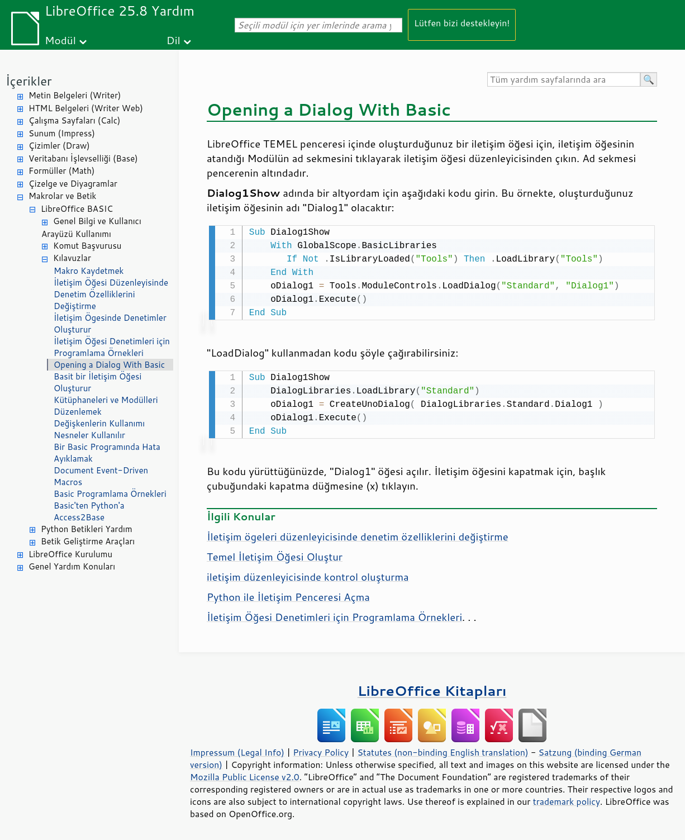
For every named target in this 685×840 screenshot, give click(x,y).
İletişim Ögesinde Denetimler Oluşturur (110, 323)
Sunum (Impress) (61, 133)
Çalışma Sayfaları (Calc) (74, 120)
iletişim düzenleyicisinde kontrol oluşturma (308, 574)
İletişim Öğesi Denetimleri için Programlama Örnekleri (112, 347)
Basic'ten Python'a (89, 505)
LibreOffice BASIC (77, 209)
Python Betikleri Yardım (86, 529)
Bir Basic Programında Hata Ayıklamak (107, 452)
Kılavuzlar (72, 258)
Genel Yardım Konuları (71, 566)
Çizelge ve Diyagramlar (72, 183)
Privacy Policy (321, 750)
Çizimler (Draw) (59, 145)
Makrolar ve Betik (62, 196)
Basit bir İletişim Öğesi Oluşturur (97, 382)
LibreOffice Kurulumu (70, 554)
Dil (173, 40)
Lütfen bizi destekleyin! (462, 22)
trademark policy (566, 799)
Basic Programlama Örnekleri (110, 494)
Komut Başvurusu (87, 245)
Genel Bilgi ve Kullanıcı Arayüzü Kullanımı (91, 227)
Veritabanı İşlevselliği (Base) (83, 158)
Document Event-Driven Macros (101, 476)
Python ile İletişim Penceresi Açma (288, 594)
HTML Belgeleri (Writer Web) (85, 108)
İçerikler (29, 80)
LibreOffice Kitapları (432, 688)
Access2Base (79, 517)
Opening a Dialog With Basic (109, 365)
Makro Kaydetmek (88, 271)
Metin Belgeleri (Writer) (74, 95)
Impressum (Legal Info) (237, 750)
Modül (60, 40)
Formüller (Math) (61, 171)
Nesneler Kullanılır (89, 435)
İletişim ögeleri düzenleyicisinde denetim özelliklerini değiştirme (357, 534)
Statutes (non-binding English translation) (442, 750)
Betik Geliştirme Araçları (88, 541)
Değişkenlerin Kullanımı (99, 423)
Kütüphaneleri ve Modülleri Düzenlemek (106, 405)
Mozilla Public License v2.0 (244, 774)
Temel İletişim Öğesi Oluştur (274, 554)
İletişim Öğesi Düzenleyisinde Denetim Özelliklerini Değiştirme (111, 294)
